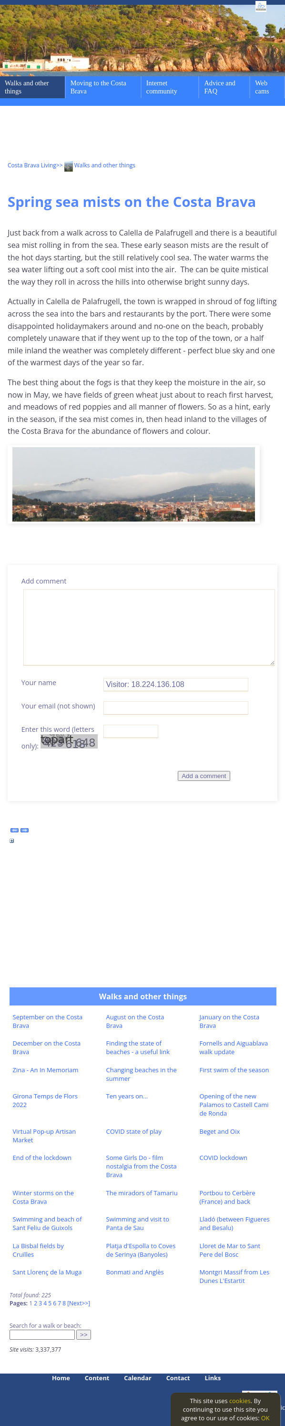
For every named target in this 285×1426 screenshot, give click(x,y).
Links (213, 1378)
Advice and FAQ (219, 87)
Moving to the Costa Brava (98, 87)
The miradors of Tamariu (142, 1193)
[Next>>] (78, 1303)
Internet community (161, 87)
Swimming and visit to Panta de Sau (138, 1223)
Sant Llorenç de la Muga (47, 1272)
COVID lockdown (223, 1157)
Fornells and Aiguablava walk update (234, 1047)
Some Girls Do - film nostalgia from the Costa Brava (141, 1166)
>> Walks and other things (95, 165)
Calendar (137, 1378)
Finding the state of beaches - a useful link (138, 1047)
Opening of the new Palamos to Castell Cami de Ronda (234, 1105)
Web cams (262, 87)
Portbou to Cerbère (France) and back (227, 1197)
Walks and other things (27, 87)
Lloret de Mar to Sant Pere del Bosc (230, 1250)
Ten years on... (127, 1096)
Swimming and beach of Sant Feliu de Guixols (47, 1223)
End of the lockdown (42, 1157)
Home (61, 1378)
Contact (178, 1378)
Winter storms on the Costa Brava (43, 1197)
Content (97, 1378)
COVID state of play (134, 1131)
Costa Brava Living (32, 165)
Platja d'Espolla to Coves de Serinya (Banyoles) (141, 1250)
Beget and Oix (220, 1131)
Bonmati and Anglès (135, 1272)
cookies (240, 1400)
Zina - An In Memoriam (46, 1070)
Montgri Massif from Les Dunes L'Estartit (235, 1276)
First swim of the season (234, 1070)
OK (265, 1418)
